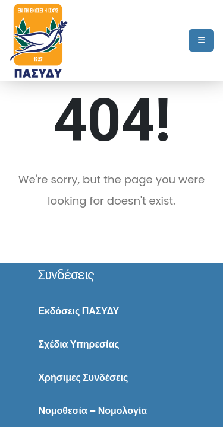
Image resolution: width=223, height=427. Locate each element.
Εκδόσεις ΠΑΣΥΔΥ (78, 311)
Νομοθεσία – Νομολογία (92, 411)
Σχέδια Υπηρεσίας (78, 344)
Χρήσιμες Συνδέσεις (83, 377)
